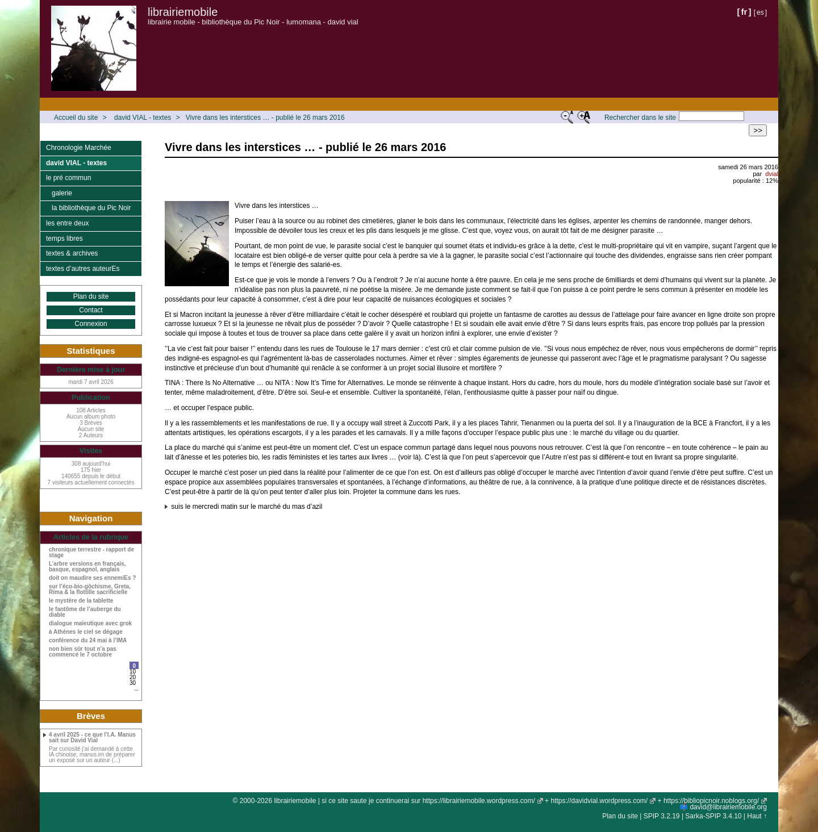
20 (133, 677)
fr (744, 11)
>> (757, 130)
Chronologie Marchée (78, 148)
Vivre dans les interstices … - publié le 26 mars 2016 (265, 118)
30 (133, 683)
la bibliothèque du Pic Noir (91, 208)
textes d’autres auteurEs (82, 269)
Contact (90, 310)
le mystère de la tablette (81, 601)
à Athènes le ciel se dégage (86, 632)
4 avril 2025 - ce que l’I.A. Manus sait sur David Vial (92, 737)
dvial (771, 173)
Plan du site (91, 296)
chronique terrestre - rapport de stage (91, 552)
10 (133, 671)
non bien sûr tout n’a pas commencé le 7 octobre (82, 652)
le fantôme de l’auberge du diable (85, 612)
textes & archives (72, 253)
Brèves (91, 716)
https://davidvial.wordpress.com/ (599, 801)
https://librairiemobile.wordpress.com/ (479, 801)
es (760, 12)
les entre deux (67, 223)
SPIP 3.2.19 (662, 816)
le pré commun (68, 178)
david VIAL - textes (142, 118)
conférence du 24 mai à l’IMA (88, 640)
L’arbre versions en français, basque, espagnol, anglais (87, 566)
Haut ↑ (757, 816)
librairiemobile (183, 12)
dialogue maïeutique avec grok (90, 623)
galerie (62, 193)
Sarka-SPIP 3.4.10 (713, 816)
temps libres (64, 239)
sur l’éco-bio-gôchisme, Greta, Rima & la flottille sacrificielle (90, 589)
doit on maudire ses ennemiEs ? (92, 578)
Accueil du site (76, 118)
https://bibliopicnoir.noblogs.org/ (711, 801)
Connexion (90, 324)
